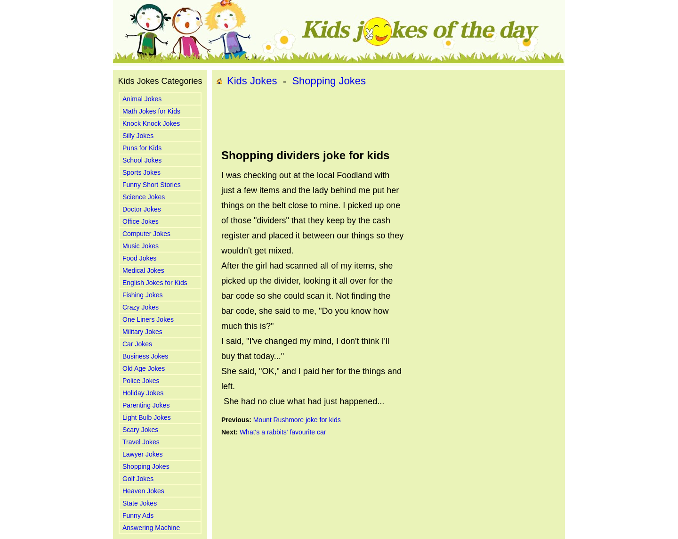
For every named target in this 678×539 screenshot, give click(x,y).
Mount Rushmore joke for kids (297, 420)
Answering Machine (151, 527)
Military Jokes (142, 331)
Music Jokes (140, 246)
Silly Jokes (137, 135)
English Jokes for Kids (154, 282)
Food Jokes (139, 258)
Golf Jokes (137, 478)
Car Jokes (137, 344)
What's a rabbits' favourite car (283, 432)
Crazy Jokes (140, 307)
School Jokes (141, 160)
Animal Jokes (141, 99)
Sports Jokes (141, 172)
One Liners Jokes (148, 319)
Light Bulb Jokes (146, 417)
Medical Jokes (143, 270)
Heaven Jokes (143, 491)
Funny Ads (137, 515)
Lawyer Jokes (142, 454)
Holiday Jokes (142, 393)
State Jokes (139, 503)
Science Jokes (143, 197)
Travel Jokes (141, 442)
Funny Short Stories (151, 184)
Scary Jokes (140, 429)
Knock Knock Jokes (151, 123)
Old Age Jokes (143, 368)
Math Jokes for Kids (151, 111)
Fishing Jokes (142, 295)
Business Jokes (145, 356)
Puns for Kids (141, 148)
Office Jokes (140, 221)
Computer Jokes (146, 233)
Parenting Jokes (146, 405)
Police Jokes (141, 380)
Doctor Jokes (141, 209)
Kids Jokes (252, 81)
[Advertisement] (388, 118)
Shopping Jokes (146, 466)
